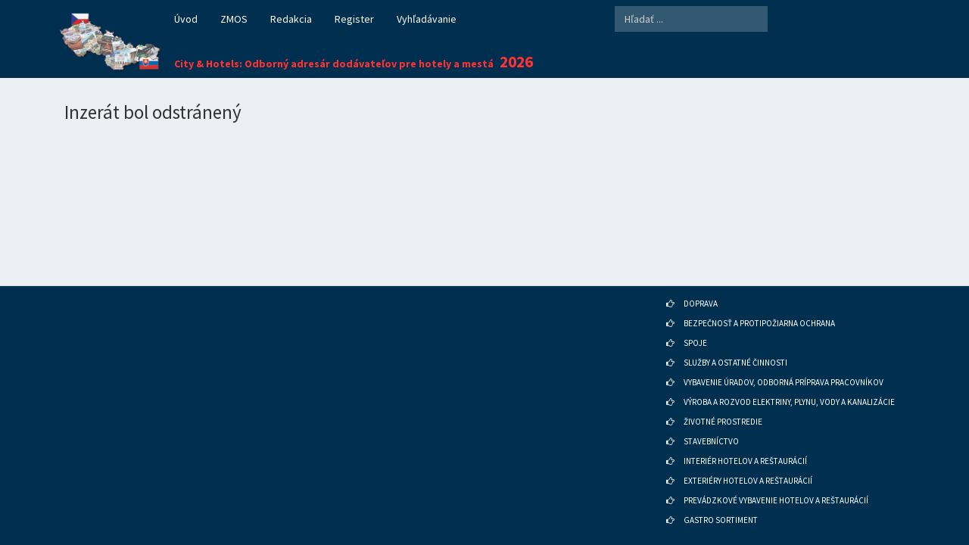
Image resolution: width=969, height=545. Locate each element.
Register (354, 19)
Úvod (186, 19)
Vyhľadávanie (426, 19)
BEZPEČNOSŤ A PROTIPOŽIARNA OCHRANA (759, 302)
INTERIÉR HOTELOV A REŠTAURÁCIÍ (745, 440)
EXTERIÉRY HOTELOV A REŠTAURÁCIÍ (748, 460)
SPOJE (695, 322)
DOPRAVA (701, 283)
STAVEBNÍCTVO (711, 421)
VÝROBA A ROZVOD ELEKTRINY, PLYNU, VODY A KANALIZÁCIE (789, 381)
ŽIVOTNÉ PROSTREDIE (723, 401)
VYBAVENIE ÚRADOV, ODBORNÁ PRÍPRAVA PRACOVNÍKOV (783, 362)
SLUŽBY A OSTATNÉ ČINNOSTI (735, 342)
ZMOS (234, 19)
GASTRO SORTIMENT (721, 499)
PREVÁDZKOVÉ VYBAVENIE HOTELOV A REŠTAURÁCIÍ (776, 480)
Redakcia (291, 19)
